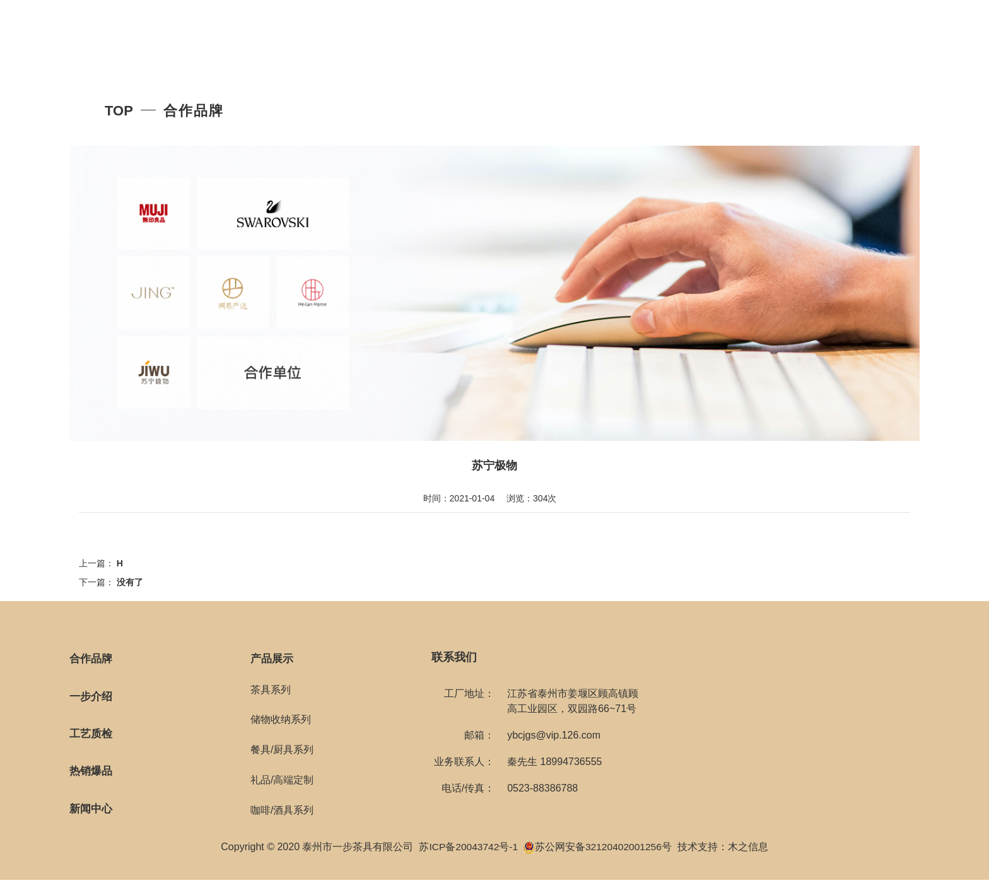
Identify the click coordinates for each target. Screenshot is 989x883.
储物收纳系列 (280, 720)
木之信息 (750, 850)
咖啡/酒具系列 (281, 810)
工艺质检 (92, 736)
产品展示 (273, 659)
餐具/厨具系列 (281, 751)
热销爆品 (92, 774)
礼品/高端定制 (281, 780)
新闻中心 (92, 812)
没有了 (130, 582)
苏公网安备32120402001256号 (604, 850)
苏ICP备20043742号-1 (467, 850)
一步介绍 (92, 697)
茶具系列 (270, 690)
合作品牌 (92, 659)
